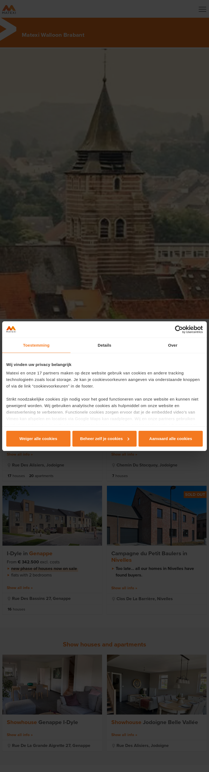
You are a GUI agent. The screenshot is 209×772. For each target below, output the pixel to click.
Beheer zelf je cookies (104, 438)
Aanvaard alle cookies (170, 438)
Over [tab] (172, 345)
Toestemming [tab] (36, 345)
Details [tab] (104, 345)
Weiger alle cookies (38, 438)
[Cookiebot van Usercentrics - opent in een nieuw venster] (179, 329)
